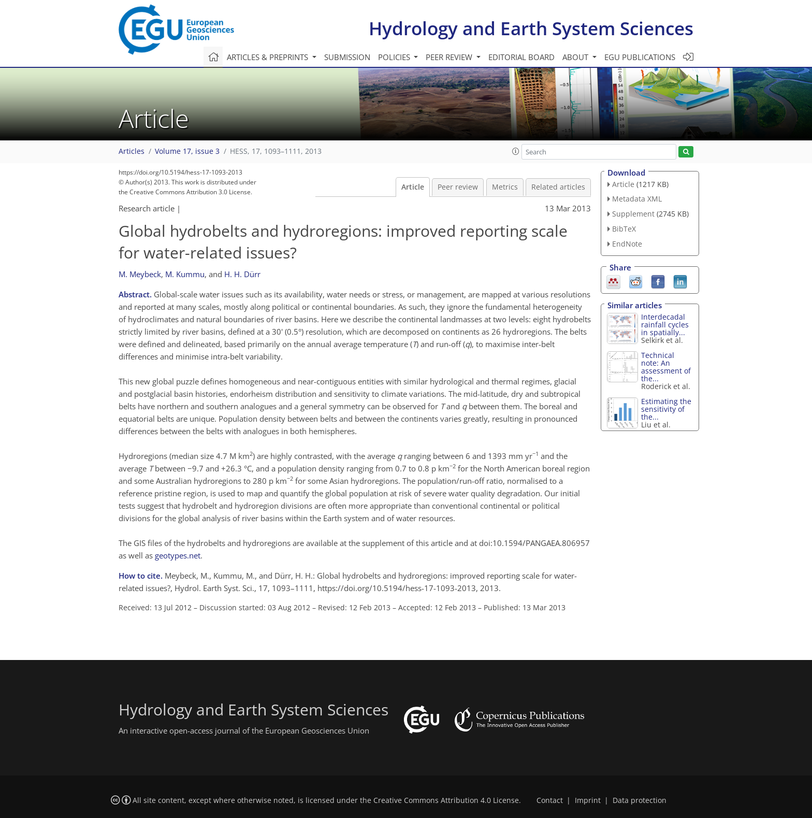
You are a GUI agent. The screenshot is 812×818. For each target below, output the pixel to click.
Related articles (558, 187)
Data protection (639, 800)
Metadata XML (637, 199)
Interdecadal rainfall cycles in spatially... (665, 324)
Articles (131, 151)
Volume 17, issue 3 (187, 151)
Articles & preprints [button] (268, 57)
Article (412, 187)
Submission (347, 57)
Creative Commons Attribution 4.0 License (446, 800)
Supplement (633, 214)
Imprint (588, 800)
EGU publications (639, 57)
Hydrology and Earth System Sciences (531, 28)
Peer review (458, 187)
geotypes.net (177, 555)
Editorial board (521, 57)
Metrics (505, 187)
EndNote (627, 244)
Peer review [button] (450, 57)
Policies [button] (395, 57)
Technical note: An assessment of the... (666, 366)
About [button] (576, 57)
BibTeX (624, 229)
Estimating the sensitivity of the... (666, 409)
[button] (515, 151)
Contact (549, 800)
